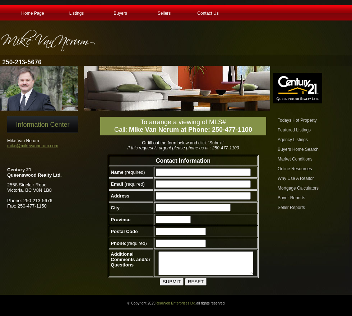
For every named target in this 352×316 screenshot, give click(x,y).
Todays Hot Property (297, 120)
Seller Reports (291, 207)
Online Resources (295, 168)
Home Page (32, 12)
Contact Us (207, 12)
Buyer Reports (291, 197)
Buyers (120, 12)
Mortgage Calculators (298, 188)
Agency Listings (293, 139)
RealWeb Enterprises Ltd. (176, 308)
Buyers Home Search (298, 149)
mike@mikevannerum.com (32, 145)
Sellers (164, 12)
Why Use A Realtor (296, 178)
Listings (76, 12)
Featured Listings (294, 130)
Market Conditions (295, 159)
